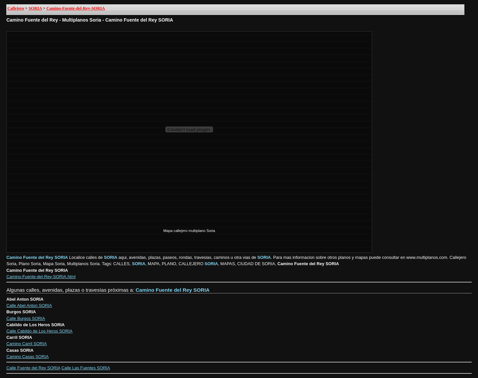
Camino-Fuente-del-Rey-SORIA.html (40, 276)
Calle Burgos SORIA (25, 318)
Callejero (15, 8)
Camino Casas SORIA (27, 356)
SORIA (35, 8)
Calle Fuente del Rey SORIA (33, 367)
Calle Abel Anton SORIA (29, 305)
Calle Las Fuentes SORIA (85, 367)
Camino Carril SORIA (26, 343)
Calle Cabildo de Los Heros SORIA (39, 331)
